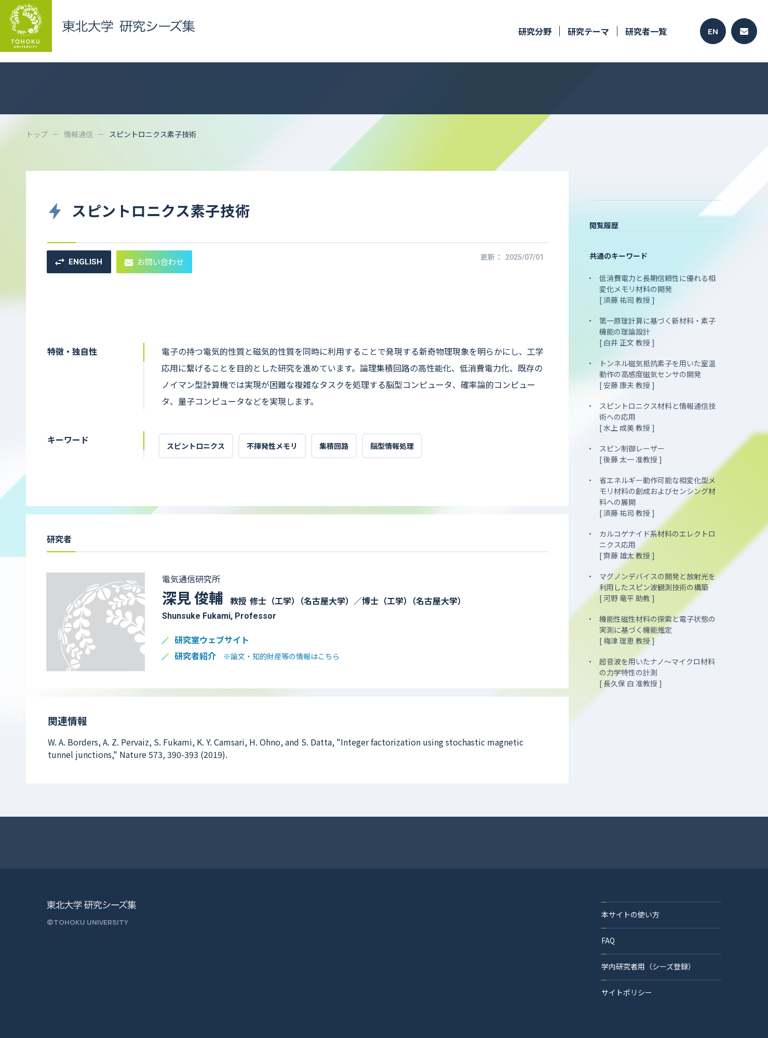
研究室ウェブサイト (211, 640)
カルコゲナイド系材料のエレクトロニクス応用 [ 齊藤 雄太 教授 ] (657, 544)
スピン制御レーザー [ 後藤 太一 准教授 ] (632, 453)
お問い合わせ (154, 261)
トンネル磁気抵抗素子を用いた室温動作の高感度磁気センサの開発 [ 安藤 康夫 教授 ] (657, 374)
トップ (37, 134)
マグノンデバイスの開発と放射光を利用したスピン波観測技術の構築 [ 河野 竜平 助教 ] (657, 587)
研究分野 (534, 31)
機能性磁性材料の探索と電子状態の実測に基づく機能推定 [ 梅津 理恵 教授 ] (657, 630)
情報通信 (78, 134)
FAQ (608, 940)
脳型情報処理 (392, 446)
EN (713, 31)
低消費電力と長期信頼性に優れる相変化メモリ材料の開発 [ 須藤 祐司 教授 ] (657, 289)
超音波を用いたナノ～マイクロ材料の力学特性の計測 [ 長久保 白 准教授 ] (657, 672)
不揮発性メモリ (272, 446)
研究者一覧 (646, 31)
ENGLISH (78, 262)
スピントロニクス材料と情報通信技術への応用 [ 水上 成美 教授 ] (657, 417)
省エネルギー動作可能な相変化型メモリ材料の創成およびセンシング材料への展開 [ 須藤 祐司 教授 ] (657, 496)
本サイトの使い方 (630, 914)
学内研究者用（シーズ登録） (648, 966)
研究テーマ (588, 31)
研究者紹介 (257, 656)
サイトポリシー (626, 992)
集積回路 (333, 446)
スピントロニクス (196, 446)
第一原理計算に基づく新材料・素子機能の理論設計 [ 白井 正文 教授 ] (657, 331)
